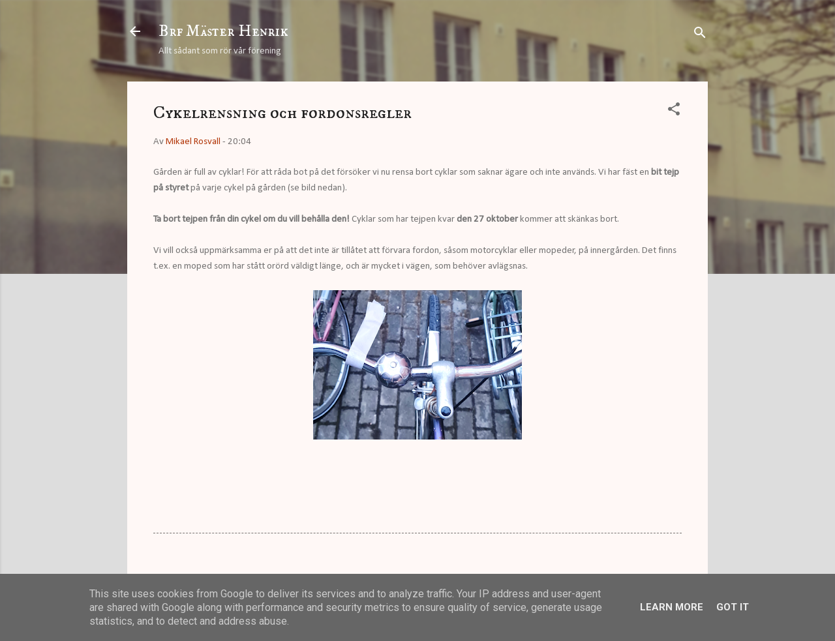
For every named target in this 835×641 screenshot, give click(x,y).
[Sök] (700, 35)
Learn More (671, 607)
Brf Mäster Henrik (223, 31)
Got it (732, 607)
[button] (674, 112)
